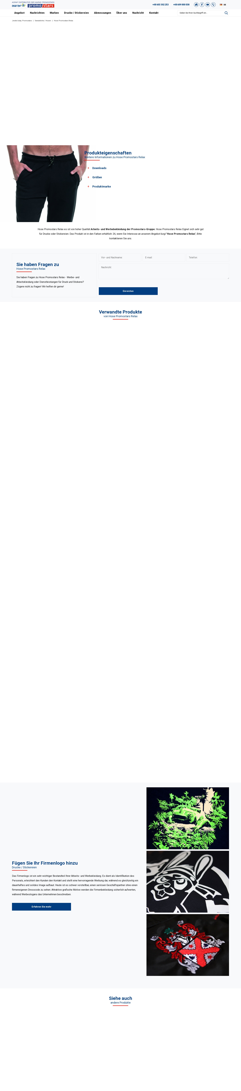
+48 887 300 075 (41, 1041)
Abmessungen (102, 12)
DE (225, 5)
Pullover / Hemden (93, 1025)
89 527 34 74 (34, 1030)
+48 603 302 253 (160, 4)
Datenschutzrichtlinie (206, 1037)
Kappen (87, 1037)
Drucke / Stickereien (76, 12)
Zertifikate (144, 1033)
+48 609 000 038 (181, 4)
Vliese (86, 1033)
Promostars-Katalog (206, 1025)
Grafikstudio (202, 1021)
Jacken (87, 1044)
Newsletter (201, 1044)
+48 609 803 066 (37, 1033)
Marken (54, 12)
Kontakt (153, 12)
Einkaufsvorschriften (206, 1033)
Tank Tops (89, 1040)
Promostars (27, 21)
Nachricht (138, 12)
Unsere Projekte (147, 1025)
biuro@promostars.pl (41, 1049)
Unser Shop (201, 1048)
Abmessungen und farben (152, 1040)
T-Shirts (87, 1017)
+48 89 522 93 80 (39, 1045)
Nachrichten (37, 12)
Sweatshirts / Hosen (43, 21)
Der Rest (88, 1048)
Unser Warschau (147, 1029)
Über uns (121, 12)
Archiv (199, 1029)
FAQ (198, 1017)
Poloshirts (88, 1021)
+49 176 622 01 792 (42, 1037)
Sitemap (200, 1040)
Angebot (19, 12)
